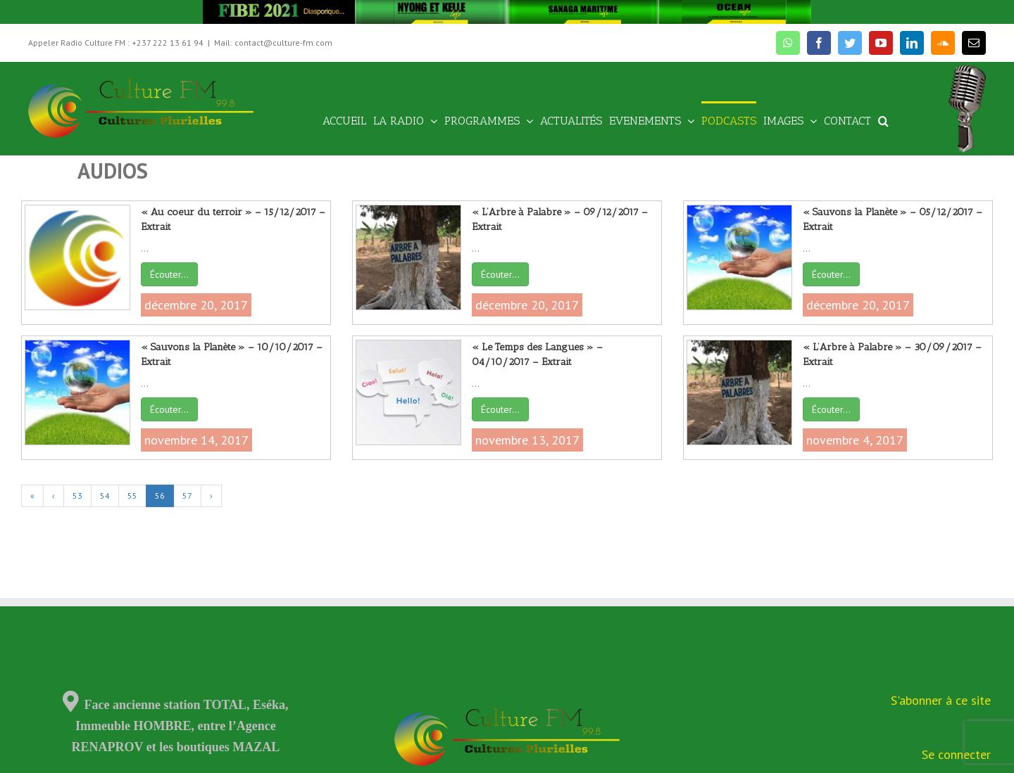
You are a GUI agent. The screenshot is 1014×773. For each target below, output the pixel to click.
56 (160, 495)
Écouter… (169, 274)
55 (132, 495)
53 (77, 495)
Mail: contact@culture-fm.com (273, 42)
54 (105, 495)
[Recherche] (883, 120)
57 (187, 495)
